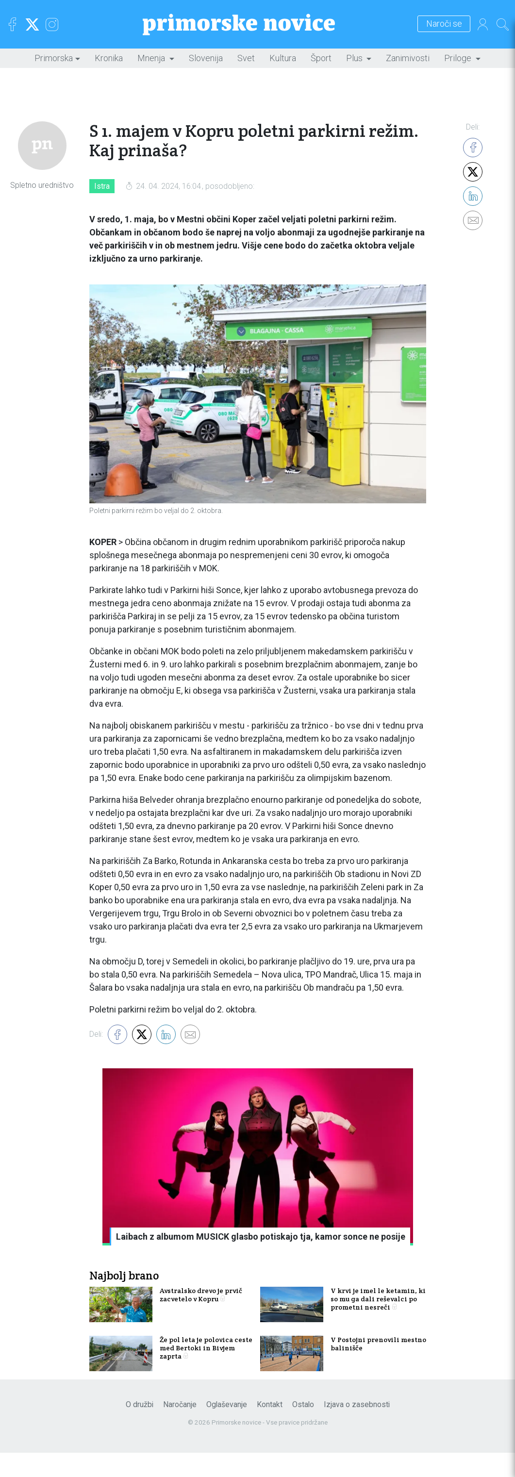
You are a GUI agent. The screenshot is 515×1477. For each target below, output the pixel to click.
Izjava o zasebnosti (357, 1428)
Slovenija (206, 58)
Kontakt (269, 1428)
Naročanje (180, 1428)
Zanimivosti (408, 58)
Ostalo (303, 1428)
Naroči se (430, 24)
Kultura (282, 58)
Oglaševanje (226, 1428)
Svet (246, 58)
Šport (321, 58)
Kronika (109, 58)
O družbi (139, 1428)
